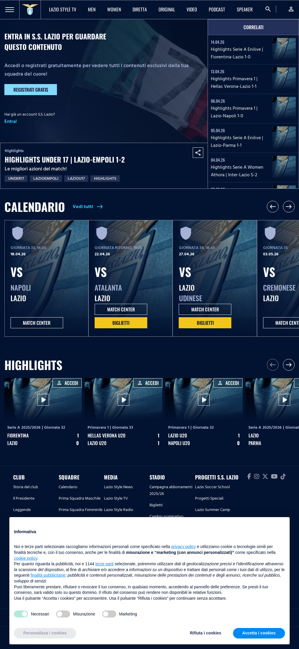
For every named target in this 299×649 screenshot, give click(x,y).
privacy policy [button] (183, 546)
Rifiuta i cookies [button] (205, 633)
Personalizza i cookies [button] (45, 633)
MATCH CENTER (37, 322)
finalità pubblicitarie (48, 575)
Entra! (10, 121)
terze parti (104, 563)
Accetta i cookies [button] (259, 633)
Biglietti (120, 322)
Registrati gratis (30, 89)
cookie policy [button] (25, 558)
